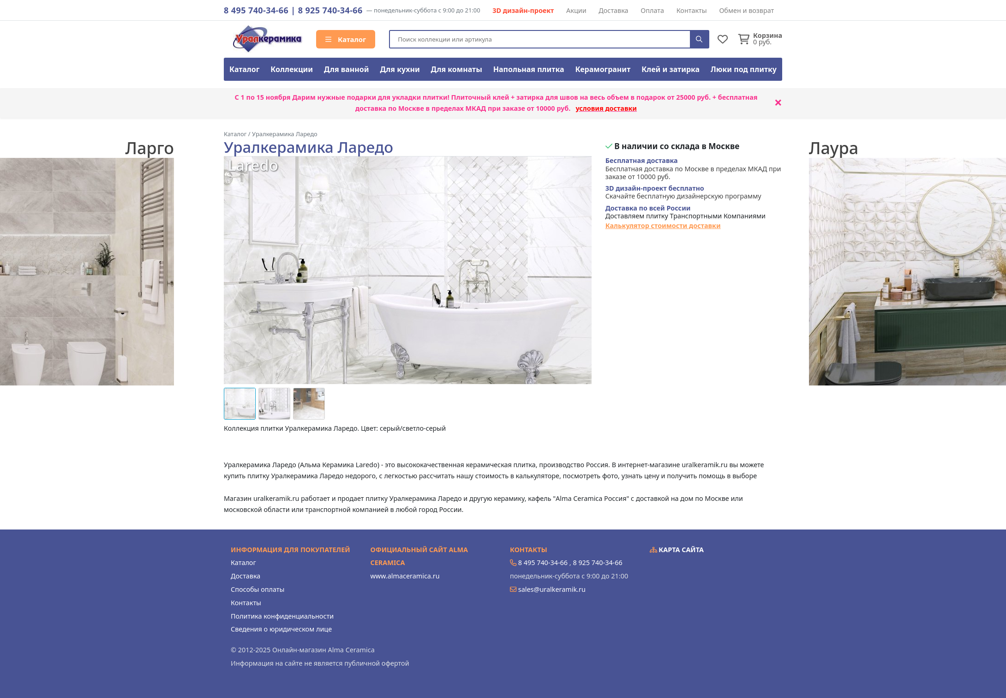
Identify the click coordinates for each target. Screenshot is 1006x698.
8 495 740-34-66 (256, 10)
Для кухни (399, 69)
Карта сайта (677, 549)
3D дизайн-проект (523, 10)
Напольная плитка (528, 69)
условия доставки (606, 108)
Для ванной (346, 69)
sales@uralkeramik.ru (552, 589)
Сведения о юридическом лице (281, 629)
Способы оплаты (257, 589)
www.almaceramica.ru (405, 576)
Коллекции (291, 69)
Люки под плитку (744, 69)
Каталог (345, 39)
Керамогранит (602, 69)
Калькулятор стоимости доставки (663, 225)
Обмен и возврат (746, 10)
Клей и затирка (670, 69)
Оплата (652, 10)
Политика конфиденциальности (282, 616)
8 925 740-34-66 (330, 10)
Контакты (692, 10)
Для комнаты (456, 69)
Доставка (613, 10)
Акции (576, 10)
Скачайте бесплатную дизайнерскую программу (683, 192)
